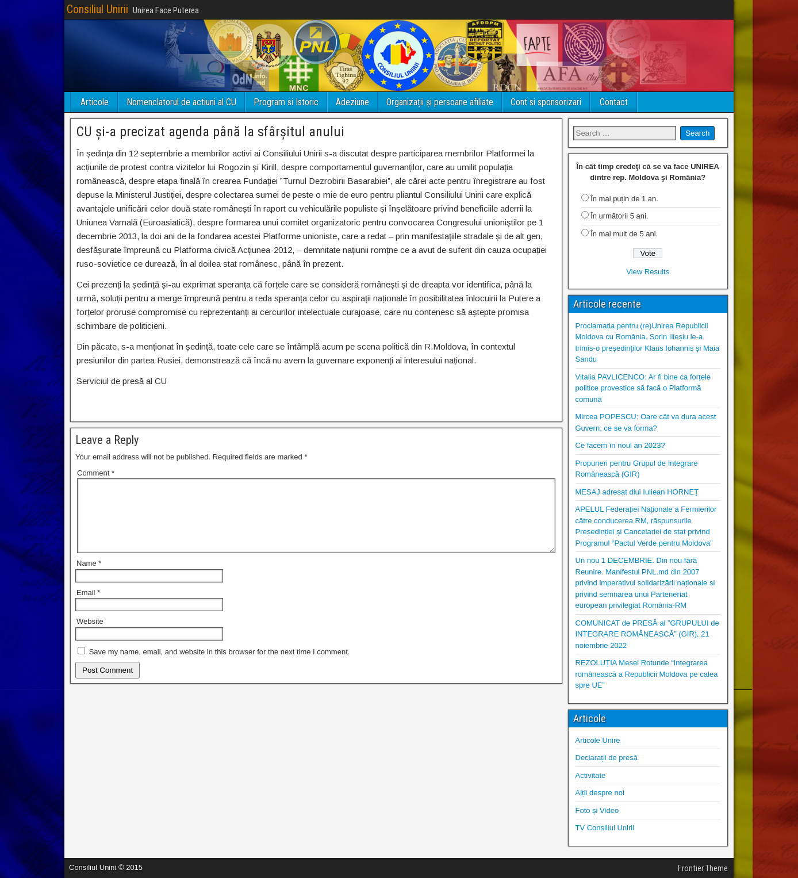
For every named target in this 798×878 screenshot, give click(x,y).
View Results (647, 271)
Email (88, 606)
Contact (614, 102)
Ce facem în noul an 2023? (620, 445)
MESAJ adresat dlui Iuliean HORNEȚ (637, 492)
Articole (94, 102)
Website (89, 635)
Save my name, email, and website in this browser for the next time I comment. (219, 665)
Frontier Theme (703, 868)
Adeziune (352, 102)
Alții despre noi (600, 792)
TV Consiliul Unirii (605, 827)
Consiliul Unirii (97, 9)
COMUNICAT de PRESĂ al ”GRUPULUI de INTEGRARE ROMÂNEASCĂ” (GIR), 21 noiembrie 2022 (647, 634)
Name (88, 577)
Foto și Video (597, 810)
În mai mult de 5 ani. (624, 233)
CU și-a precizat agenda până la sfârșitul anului (210, 132)
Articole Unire (598, 740)
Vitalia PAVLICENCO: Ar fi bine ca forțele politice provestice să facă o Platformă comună (643, 388)
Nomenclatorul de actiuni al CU (181, 102)
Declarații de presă (607, 757)
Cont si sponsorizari (546, 102)
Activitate (591, 775)
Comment (95, 473)
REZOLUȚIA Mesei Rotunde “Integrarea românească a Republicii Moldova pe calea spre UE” (647, 673)
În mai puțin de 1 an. (624, 198)
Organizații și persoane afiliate (439, 102)
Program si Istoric (286, 102)
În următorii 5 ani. (619, 216)
